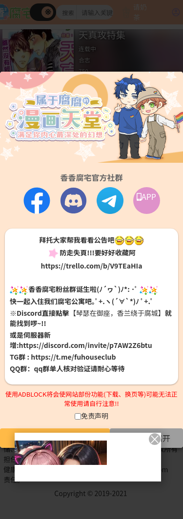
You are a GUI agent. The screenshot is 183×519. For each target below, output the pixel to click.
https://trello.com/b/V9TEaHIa (91, 265)
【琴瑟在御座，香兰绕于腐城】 (117, 313)
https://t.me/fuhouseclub (73, 357)
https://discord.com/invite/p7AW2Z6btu (85, 345)
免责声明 (94, 416)
